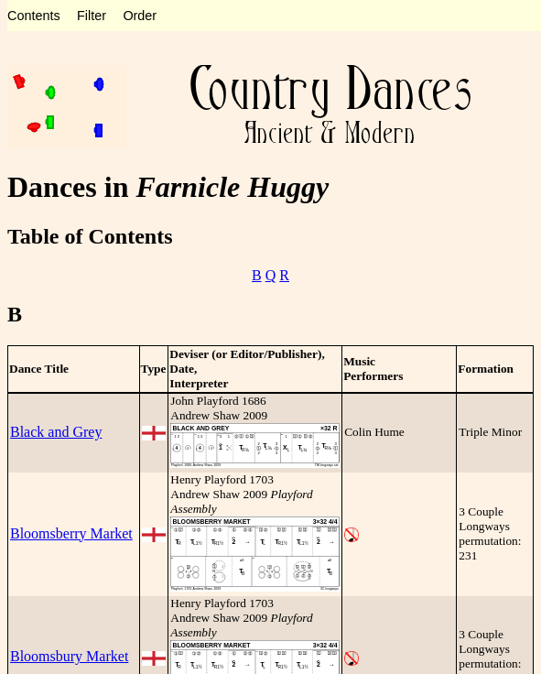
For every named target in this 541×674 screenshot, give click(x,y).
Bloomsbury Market (69, 656)
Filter (91, 15)
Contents (33, 15)
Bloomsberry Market (71, 533)
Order (140, 15)
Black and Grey (56, 432)
